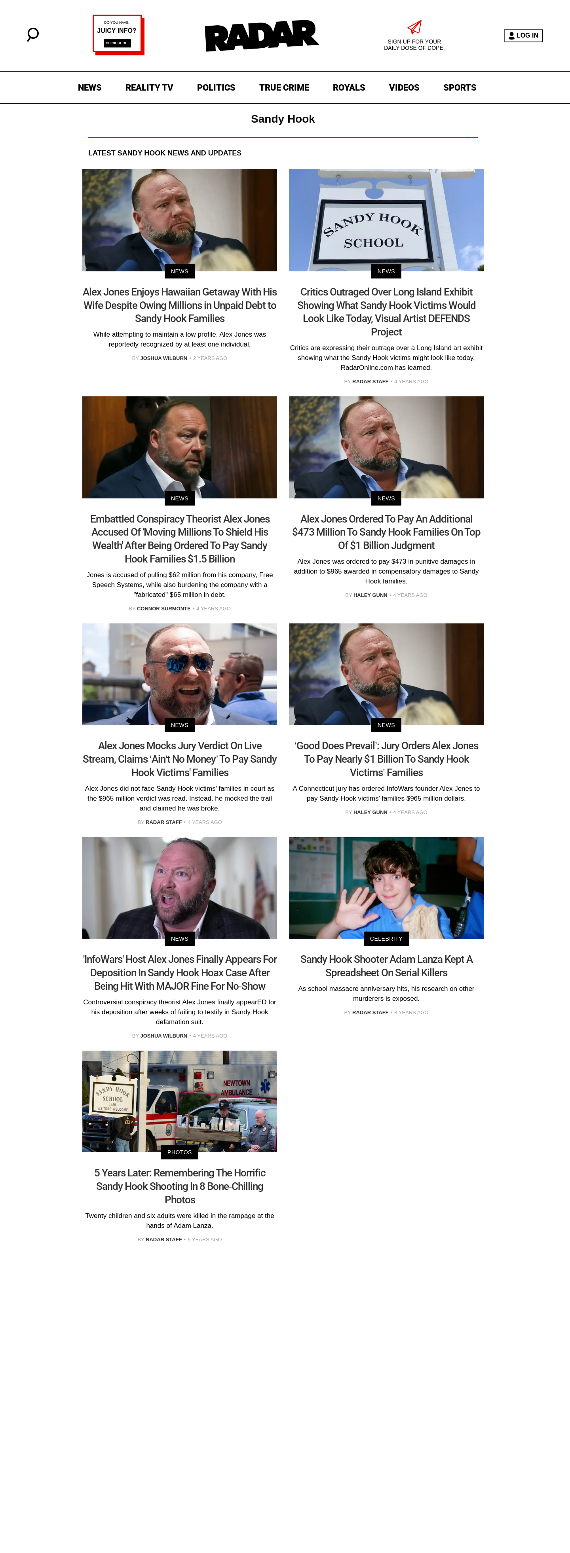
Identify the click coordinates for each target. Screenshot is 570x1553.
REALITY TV (149, 88)
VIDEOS (404, 88)
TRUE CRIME (284, 88)
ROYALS (349, 88)
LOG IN (523, 36)
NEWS (90, 88)
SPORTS (460, 88)
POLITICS (216, 88)
